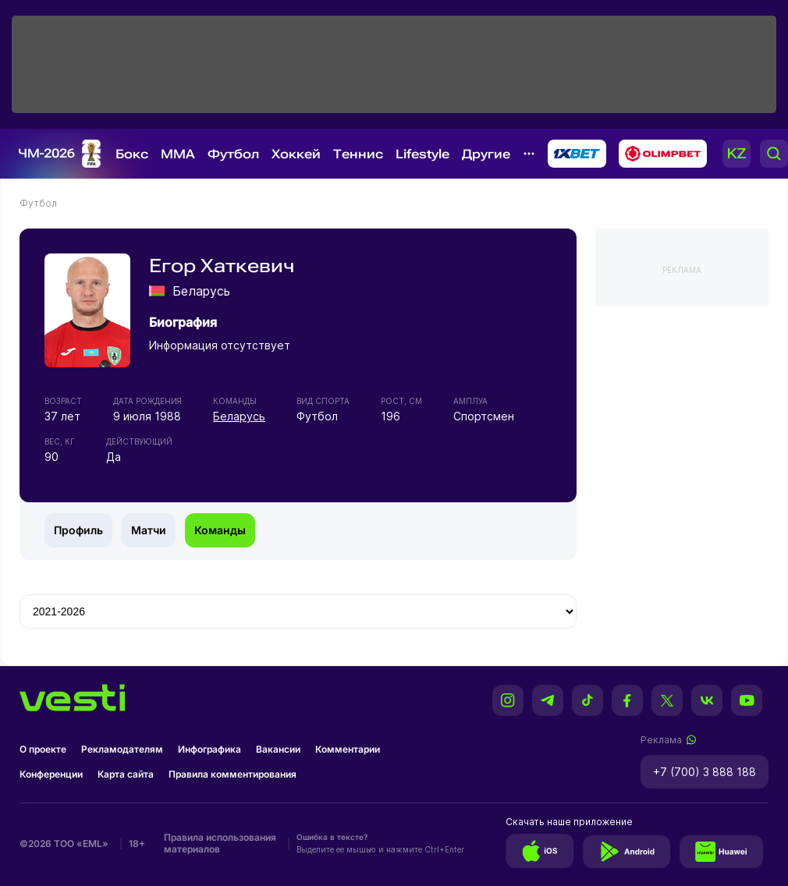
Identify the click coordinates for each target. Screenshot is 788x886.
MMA (178, 154)
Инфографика (209, 749)
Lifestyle (422, 154)
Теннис (358, 154)
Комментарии (347, 749)
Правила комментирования (232, 774)
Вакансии (278, 749)
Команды (220, 530)
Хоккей (296, 154)
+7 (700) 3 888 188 (704, 771)
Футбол (233, 154)
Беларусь (239, 416)
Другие (486, 154)
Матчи (148, 530)
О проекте (43, 749)
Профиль (78, 530)
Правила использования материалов (220, 843)
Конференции (51, 774)
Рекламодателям (122, 749)
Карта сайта (126, 774)
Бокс (131, 154)
